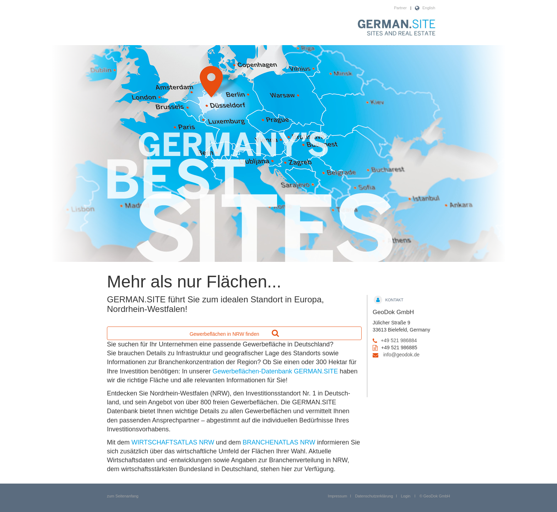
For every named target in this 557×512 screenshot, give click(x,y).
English (428, 8)
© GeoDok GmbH (435, 496)
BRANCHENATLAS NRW (279, 442)
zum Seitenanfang (123, 496)
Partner (400, 8)
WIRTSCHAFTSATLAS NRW (172, 442)
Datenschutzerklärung (374, 496)
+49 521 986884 (399, 340)
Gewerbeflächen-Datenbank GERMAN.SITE (275, 371)
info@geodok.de (401, 354)
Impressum (337, 496)
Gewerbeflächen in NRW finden (234, 333)
